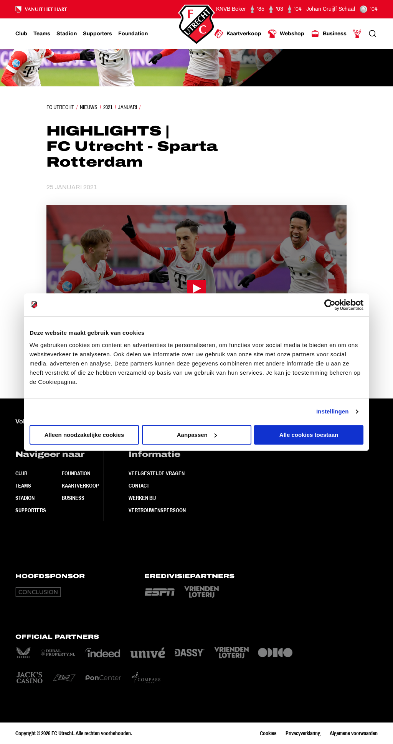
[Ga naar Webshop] (286, 33)
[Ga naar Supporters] (97, 33)
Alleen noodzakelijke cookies (84, 435)
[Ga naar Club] (21, 33)
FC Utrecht (60, 107)
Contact (139, 485)
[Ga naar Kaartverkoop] (237, 33)
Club (21, 473)
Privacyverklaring (303, 733)
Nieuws (88, 107)
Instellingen (332, 411)
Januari (127, 107)
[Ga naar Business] (328, 33)
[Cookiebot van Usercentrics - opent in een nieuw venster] (329, 305)
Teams (23, 485)
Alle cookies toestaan (308, 435)
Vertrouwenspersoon (157, 510)
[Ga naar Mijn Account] (357, 33)
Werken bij (142, 497)
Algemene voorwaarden (354, 733)
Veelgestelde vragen (157, 473)
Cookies (268, 733)
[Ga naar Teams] (41, 33)
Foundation (76, 473)
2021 (107, 107)
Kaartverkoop (80, 485)
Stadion (25, 497)
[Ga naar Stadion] (66, 33)
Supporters (30, 510)
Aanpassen (197, 435)
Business (73, 497)
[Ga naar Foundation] (133, 33)
